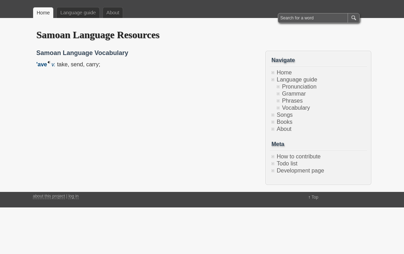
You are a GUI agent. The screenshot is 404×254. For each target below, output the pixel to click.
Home (43, 13)
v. (53, 64)
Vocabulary (296, 108)
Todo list (287, 164)
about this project (49, 196)
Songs (285, 115)
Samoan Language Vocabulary (82, 52)
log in (73, 196)
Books (284, 122)
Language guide (78, 13)
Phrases (292, 101)
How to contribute (299, 156)
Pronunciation (299, 87)
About (113, 13)
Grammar (294, 94)
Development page (300, 171)
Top (315, 197)
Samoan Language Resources (98, 34)
